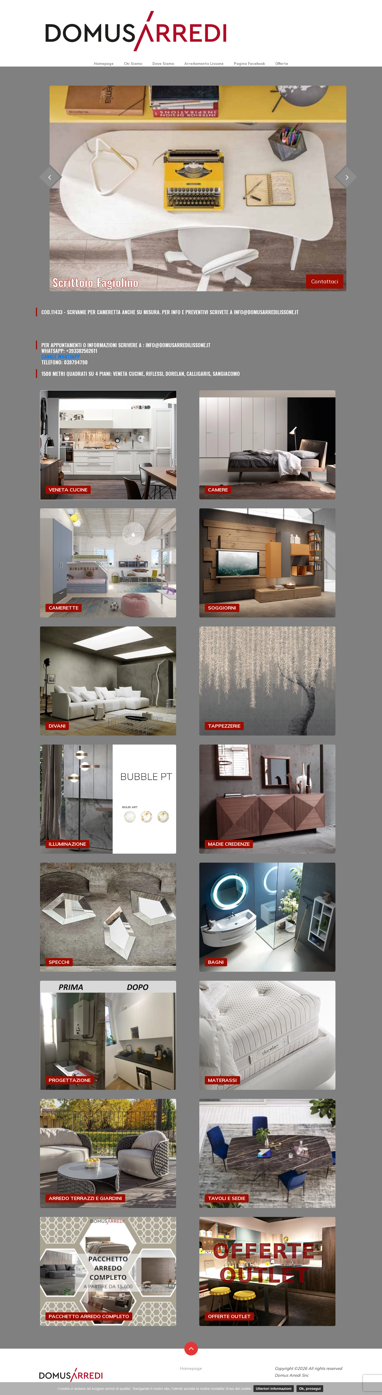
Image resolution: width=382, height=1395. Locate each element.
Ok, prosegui (309, 1389)
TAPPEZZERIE (224, 726)
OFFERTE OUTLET (229, 1316)
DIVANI (57, 726)
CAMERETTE (63, 608)
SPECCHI (59, 962)
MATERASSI (222, 1080)
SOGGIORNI (222, 608)
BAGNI (216, 962)
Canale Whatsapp (60, 356)
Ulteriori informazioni (274, 1389)
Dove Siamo (163, 63)
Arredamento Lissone (204, 63)
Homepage (104, 63)
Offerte (281, 63)
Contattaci (324, 281)
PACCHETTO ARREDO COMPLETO (89, 1316)
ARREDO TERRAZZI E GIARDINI (85, 1198)
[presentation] (346, 177)
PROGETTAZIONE (70, 1080)
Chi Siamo (133, 63)
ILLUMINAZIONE (67, 844)
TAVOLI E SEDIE (226, 1198)
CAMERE (218, 490)
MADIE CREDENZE (229, 844)
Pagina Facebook (249, 63)
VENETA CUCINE (68, 490)
